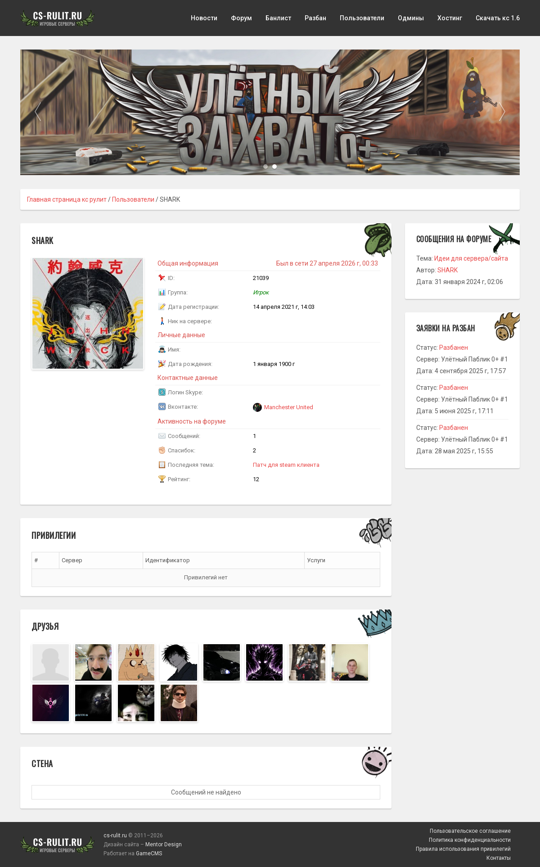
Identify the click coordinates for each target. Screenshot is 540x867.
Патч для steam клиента (286, 464)
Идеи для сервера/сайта (471, 258)
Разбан (315, 18)
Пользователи (362, 18)
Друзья (45, 626)
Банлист (278, 18)
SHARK (447, 270)
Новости (204, 18)
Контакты (498, 858)
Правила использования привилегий (463, 849)
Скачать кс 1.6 (498, 18)
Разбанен (453, 347)
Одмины (411, 18)
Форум (241, 18)
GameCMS (149, 853)
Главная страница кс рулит (67, 199)
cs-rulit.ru (115, 835)
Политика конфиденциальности (470, 840)
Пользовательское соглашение (470, 831)
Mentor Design (163, 844)
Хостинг (449, 18)
